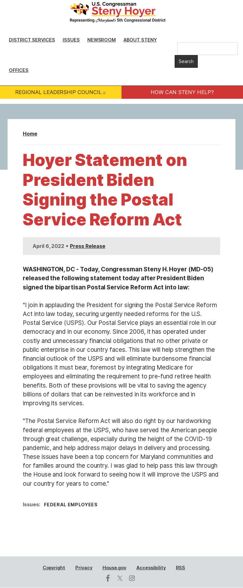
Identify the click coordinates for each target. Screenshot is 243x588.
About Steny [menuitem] (140, 39)
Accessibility (150, 567)
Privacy (83, 567)
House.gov (115, 567)
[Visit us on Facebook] (109, 578)
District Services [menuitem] (32, 39)
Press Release (87, 246)
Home (30, 133)
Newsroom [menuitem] (101, 39)
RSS (180, 567)
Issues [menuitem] (71, 39)
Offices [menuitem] (18, 70)
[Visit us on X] (121, 578)
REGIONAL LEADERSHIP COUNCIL (60, 92)
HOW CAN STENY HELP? (182, 92)
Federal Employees (71, 504)
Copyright (54, 567)
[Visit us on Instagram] (134, 578)
